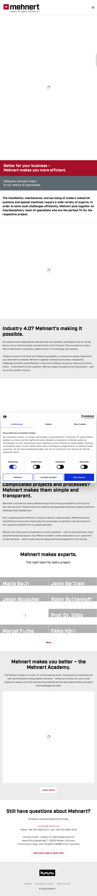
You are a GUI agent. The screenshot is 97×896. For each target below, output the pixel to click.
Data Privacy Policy (44, 884)
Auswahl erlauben (48, 477)
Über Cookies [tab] (80, 424)
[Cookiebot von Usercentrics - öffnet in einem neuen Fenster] (83, 417)
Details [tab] (48, 424)
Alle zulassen (79, 477)
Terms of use (63, 884)
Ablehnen (18, 477)
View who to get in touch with (48, 853)
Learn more (48, 790)
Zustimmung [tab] (17, 424)
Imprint (28, 884)
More (48, 642)
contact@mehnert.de (48, 826)
